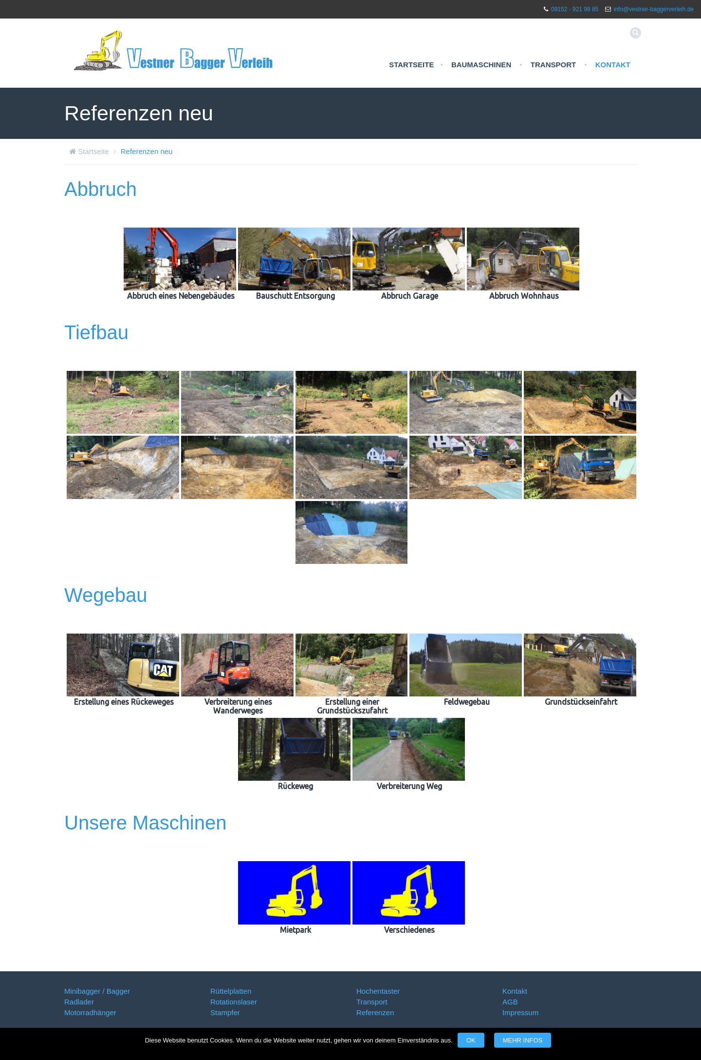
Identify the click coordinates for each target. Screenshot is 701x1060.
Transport (553, 64)
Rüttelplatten (230, 991)
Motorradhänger (90, 1012)
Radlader (79, 1002)
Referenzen (375, 1012)
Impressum (520, 1012)
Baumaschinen (481, 64)
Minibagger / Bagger (97, 991)
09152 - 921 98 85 (574, 9)
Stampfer (225, 1012)
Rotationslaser (233, 1002)
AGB (510, 1002)
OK (471, 1040)
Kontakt (612, 64)
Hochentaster (378, 991)
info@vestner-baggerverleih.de (654, 9)
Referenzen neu (147, 151)
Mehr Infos (523, 1040)
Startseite (411, 64)
